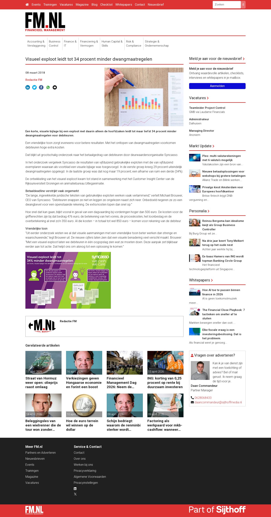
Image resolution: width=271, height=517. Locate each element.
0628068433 (203, 398)
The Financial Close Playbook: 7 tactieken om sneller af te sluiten (223, 314)
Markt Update (200, 146)
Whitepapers (123, 4)
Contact (140, 4)
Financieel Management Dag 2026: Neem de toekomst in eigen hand (122, 382)
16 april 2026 (75, 371)
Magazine (82, 4)
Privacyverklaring (85, 470)
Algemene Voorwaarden (90, 476)
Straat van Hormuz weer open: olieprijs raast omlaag (41, 382)
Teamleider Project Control (207, 108)
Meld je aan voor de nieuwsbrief (215, 58)
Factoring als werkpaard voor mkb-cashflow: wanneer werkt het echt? (164, 425)
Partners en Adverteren (40, 452)
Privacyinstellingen (86, 482)
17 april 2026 (34, 371)
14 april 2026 (34, 414)
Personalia (198, 211)
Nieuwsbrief (156, 4)
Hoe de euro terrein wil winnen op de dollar (82, 425)
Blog (94, 4)
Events (36, 4)
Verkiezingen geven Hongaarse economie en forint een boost (84, 382)
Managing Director (201, 130)
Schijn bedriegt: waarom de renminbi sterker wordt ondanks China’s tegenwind (124, 425)
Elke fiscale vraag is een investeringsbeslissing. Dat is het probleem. (221, 334)
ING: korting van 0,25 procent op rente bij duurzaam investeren (165, 382)
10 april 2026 (75, 414)
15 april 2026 (156, 371)
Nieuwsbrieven (35, 458)
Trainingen (50, 4)
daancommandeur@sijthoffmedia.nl (218, 402)
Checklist (106, 4)
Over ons (80, 458)
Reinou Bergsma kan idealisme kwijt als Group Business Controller (223, 225)
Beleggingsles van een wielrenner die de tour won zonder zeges (43, 425)
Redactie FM (33, 80)
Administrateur (199, 119)
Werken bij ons (83, 464)
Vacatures (66, 4)
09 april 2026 (115, 414)
